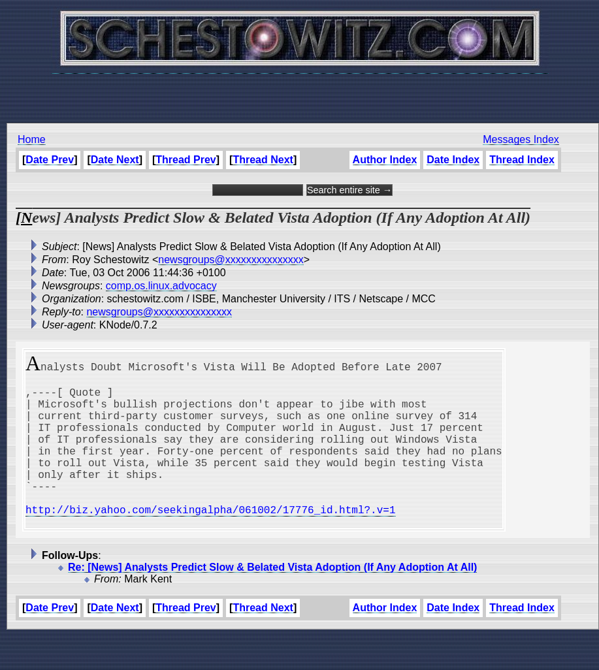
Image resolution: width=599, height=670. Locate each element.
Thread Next (263, 159)
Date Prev (49, 159)
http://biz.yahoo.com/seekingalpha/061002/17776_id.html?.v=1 (210, 541)
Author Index (385, 159)
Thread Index (522, 159)
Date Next (115, 159)
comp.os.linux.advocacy (161, 285)
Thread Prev (185, 159)
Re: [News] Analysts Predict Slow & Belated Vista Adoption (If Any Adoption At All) (272, 601)
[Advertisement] (300, 91)
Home (32, 139)
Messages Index (521, 139)
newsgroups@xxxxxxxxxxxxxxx (231, 259)
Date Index (453, 159)
